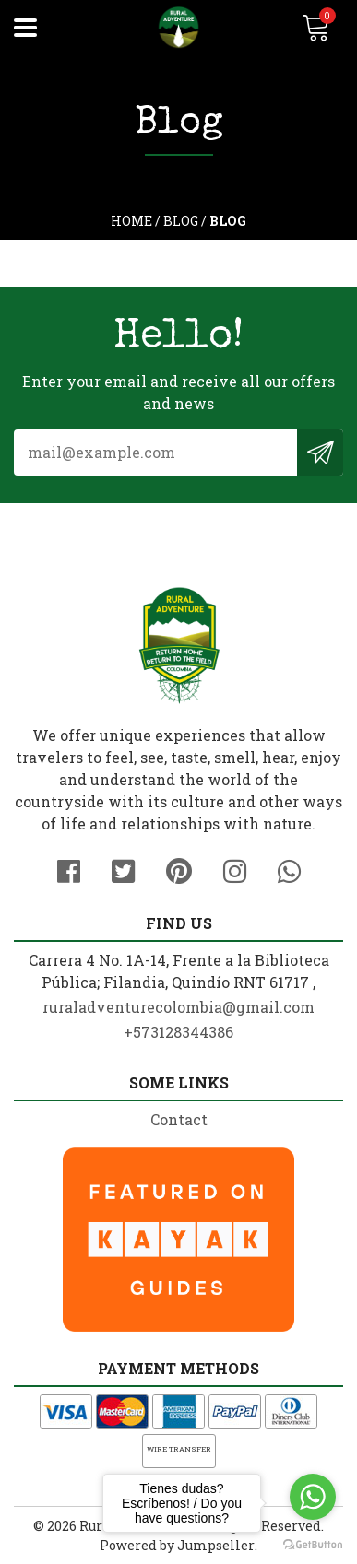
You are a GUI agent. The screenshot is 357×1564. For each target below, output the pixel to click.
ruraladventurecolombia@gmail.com (178, 1007)
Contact (179, 1119)
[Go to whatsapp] (313, 1497)
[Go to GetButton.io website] (312, 1545)
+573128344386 (178, 1031)
